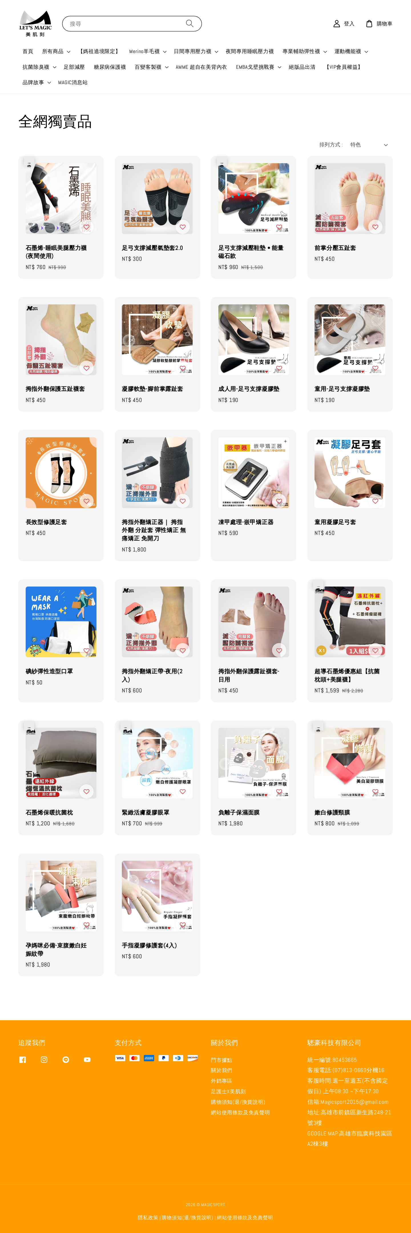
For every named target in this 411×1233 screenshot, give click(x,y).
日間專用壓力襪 (192, 51)
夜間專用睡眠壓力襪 (250, 51)
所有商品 (53, 51)
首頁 (28, 51)
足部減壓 (74, 67)
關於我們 (221, 1070)
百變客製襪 (148, 67)
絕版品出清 (302, 67)
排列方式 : (331, 144)
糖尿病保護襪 (110, 67)
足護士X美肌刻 (228, 1091)
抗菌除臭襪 (36, 67)
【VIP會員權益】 (343, 67)
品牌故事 (33, 82)
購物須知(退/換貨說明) (238, 1102)
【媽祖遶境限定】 (99, 51)
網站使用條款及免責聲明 (240, 1112)
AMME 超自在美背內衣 (201, 67)
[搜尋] (190, 23)
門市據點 (221, 1060)
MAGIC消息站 (73, 82)
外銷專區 (221, 1081)
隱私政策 (148, 1218)
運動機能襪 (348, 51)
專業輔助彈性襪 (301, 51)
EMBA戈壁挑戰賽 (255, 67)
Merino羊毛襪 (144, 51)
